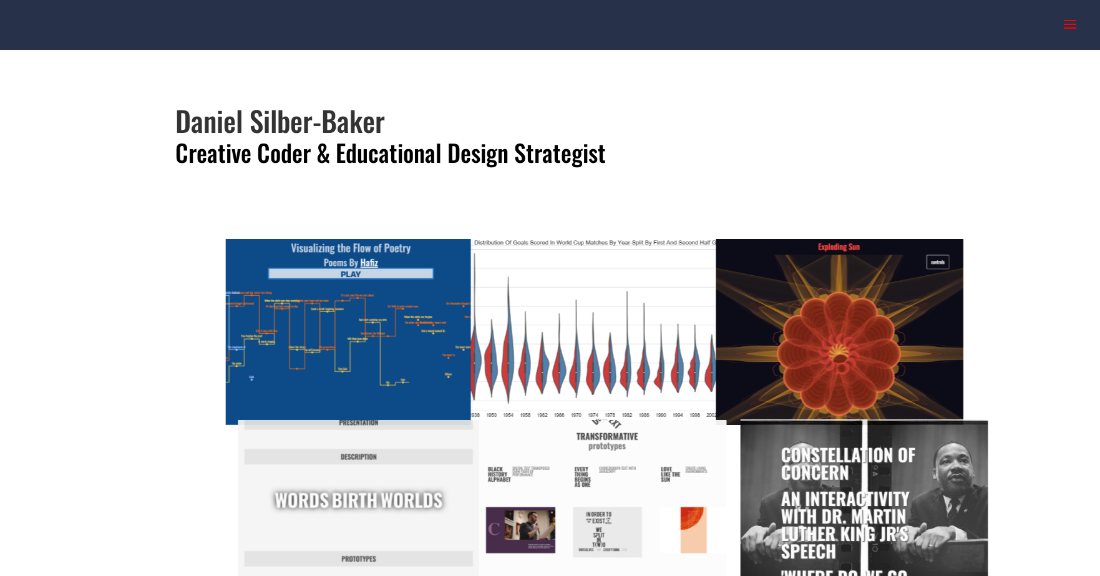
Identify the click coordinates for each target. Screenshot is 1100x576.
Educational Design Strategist (471, 152)
